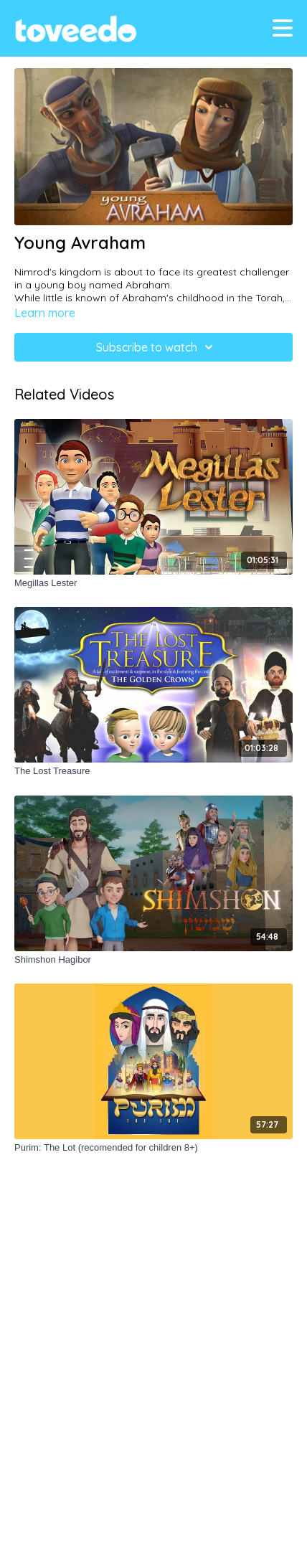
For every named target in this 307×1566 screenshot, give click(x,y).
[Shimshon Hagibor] (153, 959)
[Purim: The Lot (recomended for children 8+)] (153, 1147)
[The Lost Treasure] (153, 771)
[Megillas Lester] (153, 583)
